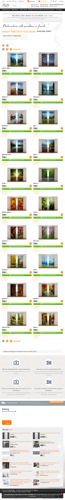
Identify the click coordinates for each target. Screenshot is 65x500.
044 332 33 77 (35, 4)
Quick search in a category (12, 35)
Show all (16, 49)
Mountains (36, 97)
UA (60, 1)
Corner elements (14, 444)
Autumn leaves (6, 212)
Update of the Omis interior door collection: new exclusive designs (21, 471)
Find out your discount (17, 73)
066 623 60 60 (44, 6)
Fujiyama (35, 68)
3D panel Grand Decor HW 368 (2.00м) (50, 433)
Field (34, 269)
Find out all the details (56, 402)
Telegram (23, 491)
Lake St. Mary (6, 68)
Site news (5, 459)
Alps (34, 125)
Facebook (5, 491)
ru (62, 1)
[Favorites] (51, 1)
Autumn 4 (36, 298)
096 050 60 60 (44, 4)
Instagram (14, 491)
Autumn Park (5, 327)
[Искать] (28, 5)
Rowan (35, 327)
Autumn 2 (5, 241)
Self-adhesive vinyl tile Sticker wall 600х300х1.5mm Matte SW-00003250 (20, 450)
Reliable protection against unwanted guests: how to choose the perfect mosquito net (21, 464)
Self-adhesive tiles (14, 453)
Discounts (42, 1)
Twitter (9, 491)
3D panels (12, 434)
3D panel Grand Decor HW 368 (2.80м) (20, 433)
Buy (5, 77)
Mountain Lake (6, 154)
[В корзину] (31, 71)
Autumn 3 (5, 298)
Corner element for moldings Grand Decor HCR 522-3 (20, 442)
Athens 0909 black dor (46, 441)
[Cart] (56, 1)
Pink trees (36, 241)
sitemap (36, 490)
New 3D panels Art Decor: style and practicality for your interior (49, 463)
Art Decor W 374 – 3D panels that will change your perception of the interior (50, 480)
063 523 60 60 (35, 6)
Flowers (8, 423)
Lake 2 (35, 154)
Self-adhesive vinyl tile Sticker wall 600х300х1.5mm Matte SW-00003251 (50, 450)
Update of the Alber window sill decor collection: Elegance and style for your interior (50, 472)
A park (4, 183)
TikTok (19, 491)
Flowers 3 (5, 97)
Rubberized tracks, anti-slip (47, 442)
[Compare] (53, 1)
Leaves (35, 212)
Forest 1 (35, 183)
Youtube (29, 491)
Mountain (5, 125)
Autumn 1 (5, 269)
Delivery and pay (12, 1)
